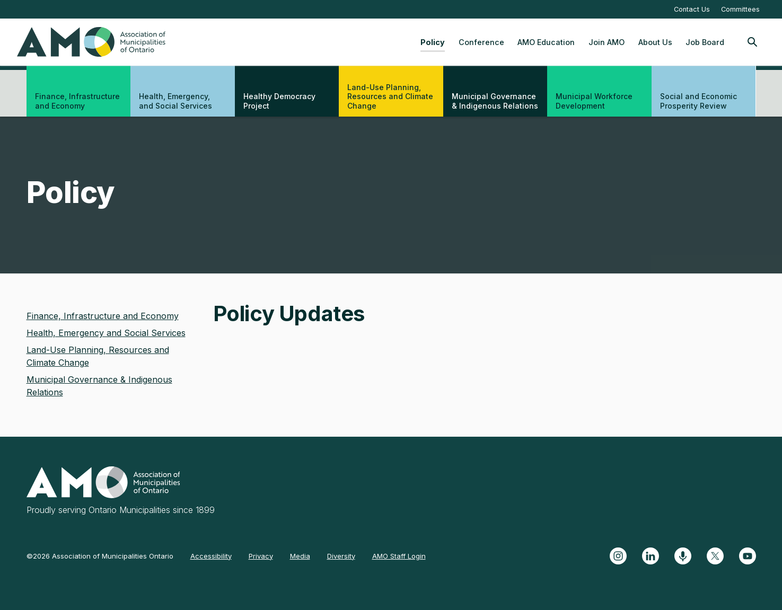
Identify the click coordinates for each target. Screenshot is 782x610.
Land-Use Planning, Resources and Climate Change (390, 96)
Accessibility (211, 556)
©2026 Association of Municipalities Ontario (100, 556)
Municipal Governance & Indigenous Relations (495, 101)
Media (300, 556)
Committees (740, 9)
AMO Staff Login (399, 556)
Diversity (341, 556)
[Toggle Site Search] (752, 42)
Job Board (705, 42)
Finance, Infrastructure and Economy (77, 101)
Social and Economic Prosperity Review (698, 101)
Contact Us (692, 9)
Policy (432, 42)
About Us (655, 42)
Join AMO (606, 42)
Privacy (261, 556)
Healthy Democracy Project (279, 101)
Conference (481, 42)
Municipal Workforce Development (594, 101)
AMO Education (546, 42)
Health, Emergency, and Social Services (175, 101)
